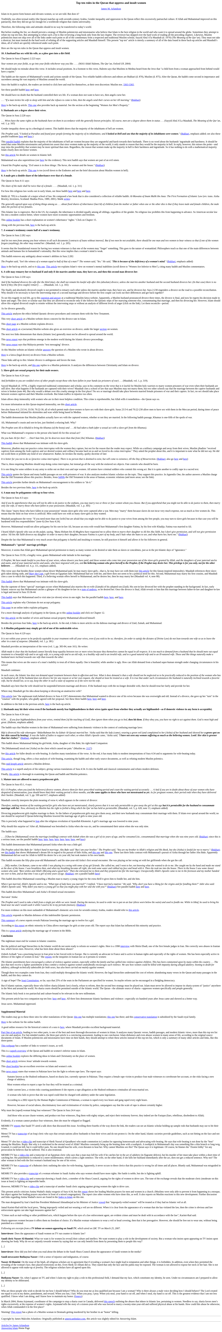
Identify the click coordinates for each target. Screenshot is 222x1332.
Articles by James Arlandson (15, 1325)
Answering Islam (9, 1328)
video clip (27, 1141)
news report (11, 339)
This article (51, 266)
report (85, 1191)
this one (41, 266)
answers (47, 349)
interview (125, 946)
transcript (22, 1133)
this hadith (10, 852)
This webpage (8, 1045)
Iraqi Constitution (30, 980)
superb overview (18, 1051)
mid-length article (14, 764)
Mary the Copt (36, 573)
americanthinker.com (75, 1318)
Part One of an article (11, 1032)
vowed (102, 1202)
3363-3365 (128, 84)
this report (19, 925)
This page (6, 607)
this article (10, 155)
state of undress (89, 589)
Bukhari (136, 100)
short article (17, 318)
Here (3, 105)
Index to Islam (65, 1197)
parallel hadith (13, 141)
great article (16, 930)
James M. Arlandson (111, 8)
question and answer (51, 298)
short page (11, 324)
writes (67, 199)
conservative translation (145, 1017)
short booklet (12, 1066)
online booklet (13, 220)
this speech (109, 1301)
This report (16, 1312)
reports (48, 957)
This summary (8, 920)
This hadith (6, 443)
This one (32, 105)
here (28, 89)
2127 (88, 748)
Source (78, 1296)
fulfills (61, 477)
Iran (38, 821)
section (103, 329)
